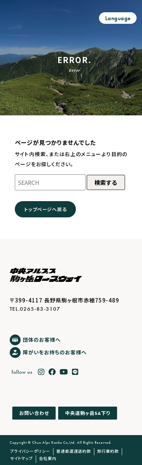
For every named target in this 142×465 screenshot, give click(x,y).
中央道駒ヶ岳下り (87, 412)
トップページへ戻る (45, 209)
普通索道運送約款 (73, 451)
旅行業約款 (108, 451)
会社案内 (47, 458)
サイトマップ (21, 458)
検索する (105, 182)
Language (118, 18)
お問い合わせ (34, 413)
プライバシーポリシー (30, 451)
